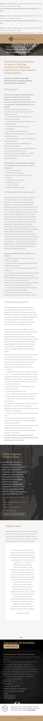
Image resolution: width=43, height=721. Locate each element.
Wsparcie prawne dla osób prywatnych (15, 688)
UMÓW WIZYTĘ (11, 646)
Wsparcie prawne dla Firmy (12, 686)
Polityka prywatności (10, 696)
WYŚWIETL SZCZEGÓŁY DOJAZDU (14, 514)
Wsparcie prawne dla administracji (14, 691)
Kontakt (6, 693)
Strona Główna (8, 684)
